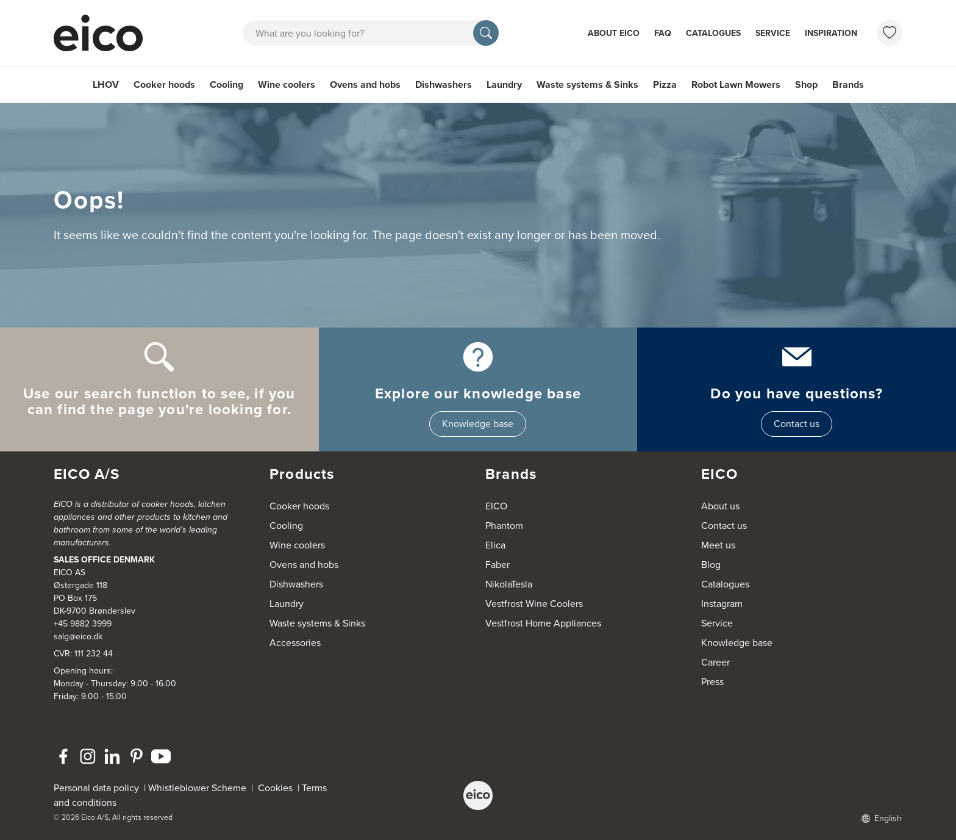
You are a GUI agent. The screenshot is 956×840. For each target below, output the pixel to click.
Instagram (722, 604)
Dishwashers (443, 84)
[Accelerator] (104, 33)
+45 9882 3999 (83, 623)
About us (720, 506)
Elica (495, 545)
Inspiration (831, 33)
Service (772, 33)
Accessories (295, 643)
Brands (848, 84)
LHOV (106, 84)
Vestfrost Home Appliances (543, 623)
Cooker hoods (164, 84)
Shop (806, 84)
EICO (496, 506)
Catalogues (713, 33)
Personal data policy (96, 788)
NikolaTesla (508, 584)
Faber (497, 565)
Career (715, 662)
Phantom (504, 526)
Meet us (718, 545)
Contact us (796, 424)
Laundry (504, 84)
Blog (711, 565)
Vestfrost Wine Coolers (534, 604)
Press (712, 682)
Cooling (226, 84)
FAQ (662, 33)
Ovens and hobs (365, 84)
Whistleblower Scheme (197, 788)
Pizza (665, 84)
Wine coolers (286, 84)
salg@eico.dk (78, 636)
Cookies (278, 788)
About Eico (614, 33)
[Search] (486, 33)
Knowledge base (477, 424)
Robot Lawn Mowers (735, 84)
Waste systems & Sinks (587, 84)
